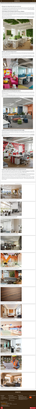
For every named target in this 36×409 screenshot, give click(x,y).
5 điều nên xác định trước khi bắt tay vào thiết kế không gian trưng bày (9, 370)
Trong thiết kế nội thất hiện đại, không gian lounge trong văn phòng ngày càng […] (10, 285)
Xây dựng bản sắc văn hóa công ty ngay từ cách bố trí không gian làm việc (10, 250)
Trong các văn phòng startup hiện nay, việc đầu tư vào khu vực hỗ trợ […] (9, 200)
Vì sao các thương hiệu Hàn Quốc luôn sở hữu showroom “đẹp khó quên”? (9, 336)
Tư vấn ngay (32, 407)
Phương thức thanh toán (4, 398)
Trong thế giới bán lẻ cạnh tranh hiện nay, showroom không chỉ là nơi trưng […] (9, 388)
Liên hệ (2, 399)
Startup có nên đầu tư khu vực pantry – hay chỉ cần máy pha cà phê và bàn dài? (10, 199)
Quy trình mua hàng (11, 400)
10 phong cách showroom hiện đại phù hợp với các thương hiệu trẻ (8, 387)
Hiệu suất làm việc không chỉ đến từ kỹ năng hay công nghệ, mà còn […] (9, 217)
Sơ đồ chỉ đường (3, 397)
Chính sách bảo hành (11, 397)
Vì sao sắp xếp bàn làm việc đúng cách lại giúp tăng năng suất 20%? (9, 216)
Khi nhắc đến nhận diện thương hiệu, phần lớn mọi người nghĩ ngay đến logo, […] (10, 268)
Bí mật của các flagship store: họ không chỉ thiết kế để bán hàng (8, 353)
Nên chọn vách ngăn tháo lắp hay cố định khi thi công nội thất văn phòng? (9, 233)
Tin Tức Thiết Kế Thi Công (8, 2)
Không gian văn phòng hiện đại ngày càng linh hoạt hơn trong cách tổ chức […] (9, 234)
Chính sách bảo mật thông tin (13, 396)
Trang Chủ (2, 2)
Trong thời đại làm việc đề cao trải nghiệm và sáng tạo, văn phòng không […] (9, 251)
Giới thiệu (2, 396)
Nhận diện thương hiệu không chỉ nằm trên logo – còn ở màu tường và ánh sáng (10, 267)
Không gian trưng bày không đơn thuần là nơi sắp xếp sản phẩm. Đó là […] (9, 371)
